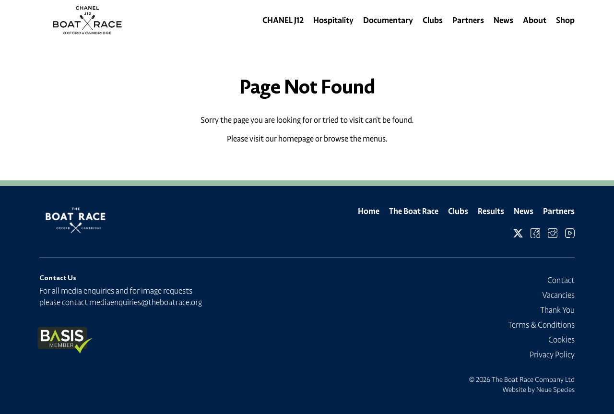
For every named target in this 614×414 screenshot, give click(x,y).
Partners (468, 20)
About (534, 20)
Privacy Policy (552, 354)
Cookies (561, 339)
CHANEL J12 (283, 20)
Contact (561, 280)
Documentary (388, 20)
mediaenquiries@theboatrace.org (145, 302)
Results (491, 211)
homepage (296, 138)
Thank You (557, 310)
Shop (565, 20)
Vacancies (558, 295)
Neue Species (555, 389)
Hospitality (333, 20)
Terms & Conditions (541, 325)
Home (368, 211)
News (503, 20)
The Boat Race (413, 211)
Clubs (433, 20)
